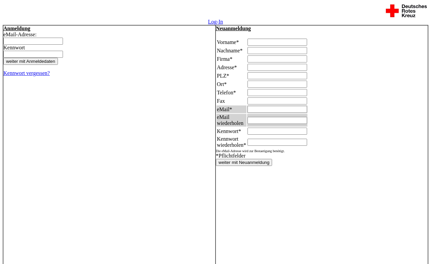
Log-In (215, 22)
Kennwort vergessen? (26, 73)
